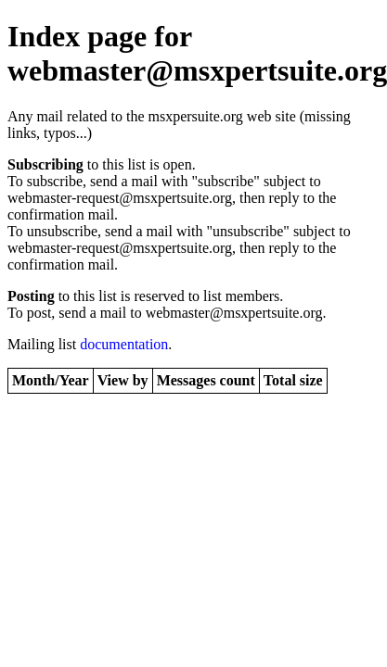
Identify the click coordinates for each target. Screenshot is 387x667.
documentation (124, 344)
